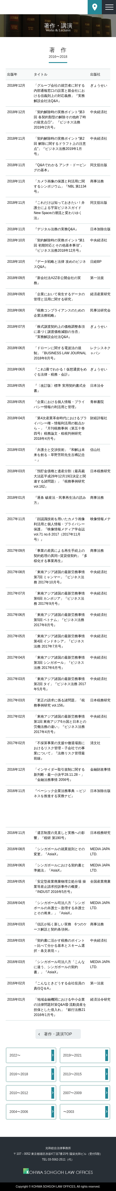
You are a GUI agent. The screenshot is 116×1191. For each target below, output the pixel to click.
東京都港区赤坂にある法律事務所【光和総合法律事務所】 (30, 7)
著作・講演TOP (58, 1034)
